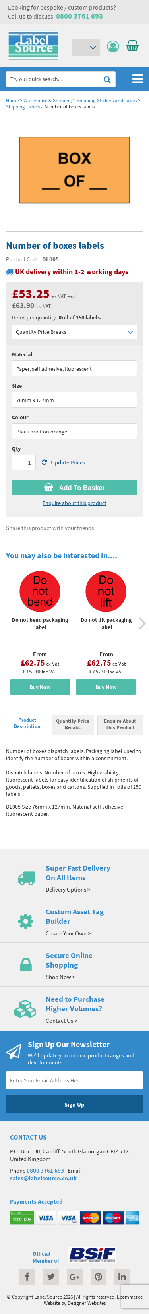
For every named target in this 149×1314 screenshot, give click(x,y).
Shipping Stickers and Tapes (107, 100)
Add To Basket (74, 488)
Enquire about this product (74, 503)
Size (17, 385)
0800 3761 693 (79, 16)
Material (22, 354)
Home (12, 100)
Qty (16, 448)
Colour (20, 417)
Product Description (27, 722)
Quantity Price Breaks (74, 332)
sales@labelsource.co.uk (43, 1178)
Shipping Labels (23, 106)
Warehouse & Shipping (47, 100)
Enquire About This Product (120, 724)
